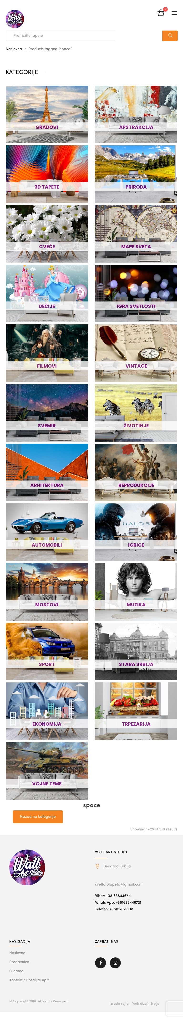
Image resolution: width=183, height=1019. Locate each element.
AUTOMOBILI (47, 545)
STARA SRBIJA (136, 664)
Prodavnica (19, 962)
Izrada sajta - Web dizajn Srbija (134, 1003)
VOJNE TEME (46, 783)
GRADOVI (47, 127)
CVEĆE (47, 246)
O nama (16, 971)
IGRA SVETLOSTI (136, 306)
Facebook (100, 962)
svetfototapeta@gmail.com (118, 885)
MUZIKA (136, 604)
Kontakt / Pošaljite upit (29, 980)
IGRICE (136, 545)
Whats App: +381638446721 (118, 903)
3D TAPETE (47, 187)
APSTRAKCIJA (136, 127)
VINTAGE (136, 366)
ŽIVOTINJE (136, 425)
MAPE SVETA (136, 246)
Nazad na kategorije (38, 817)
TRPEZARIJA (136, 724)
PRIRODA (136, 187)
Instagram (115, 962)
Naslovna (14, 49)
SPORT (47, 664)
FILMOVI (47, 366)
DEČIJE (47, 306)
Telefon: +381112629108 (114, 909)
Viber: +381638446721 (113, 896)
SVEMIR (47, 425)
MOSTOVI (46, 604)
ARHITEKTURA (47, 485)
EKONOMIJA (46, 724)
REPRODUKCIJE (136, 485)
